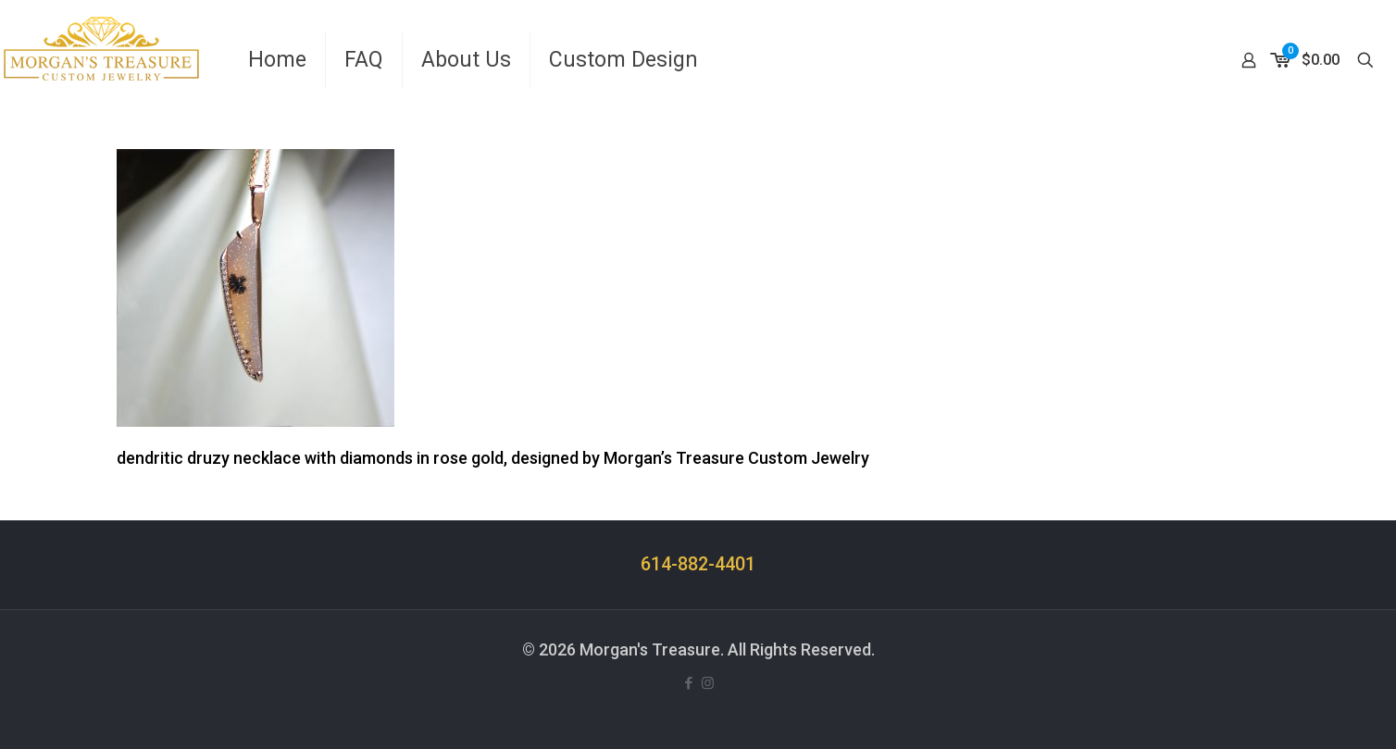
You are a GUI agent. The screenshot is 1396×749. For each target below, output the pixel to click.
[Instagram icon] (708, 683)
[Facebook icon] (688, 683)
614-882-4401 (698, 564)
